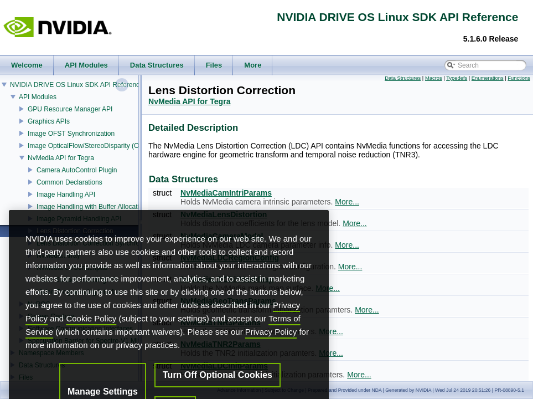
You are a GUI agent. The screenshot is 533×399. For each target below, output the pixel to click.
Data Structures (403, 78)
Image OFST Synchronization (71, 133)
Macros (433, 78)
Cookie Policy (91, 340)
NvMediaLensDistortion (223, 214)
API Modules (37, 97)
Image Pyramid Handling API (79, 219)
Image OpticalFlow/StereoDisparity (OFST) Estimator (106, 146)
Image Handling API (66, 194)
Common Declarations (69, 182)
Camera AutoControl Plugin (77, 170)
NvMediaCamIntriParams (226, 192)
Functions (519, 78)
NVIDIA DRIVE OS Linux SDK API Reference (76, 85)
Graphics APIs (49, 121)
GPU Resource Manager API (70, 109)
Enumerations (488, 78)
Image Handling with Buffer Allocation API (98, 207)
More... (347, 201)
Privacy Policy (271, 353)
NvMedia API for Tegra (61, 158)
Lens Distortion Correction (75, 231)
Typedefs (456, 78)
